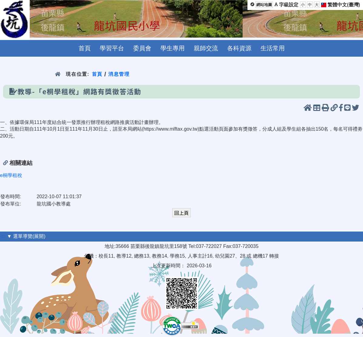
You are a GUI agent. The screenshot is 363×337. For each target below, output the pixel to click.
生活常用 (272, 48)
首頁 (85, 48)
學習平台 (112, 48)
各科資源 (239, 48)
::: (3, 236)
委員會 (142, 48)
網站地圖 (264, 4)
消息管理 (119, 74)
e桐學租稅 (11, 175)
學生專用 (172, 48)
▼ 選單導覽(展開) (26, 236)
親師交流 (206, 48)
